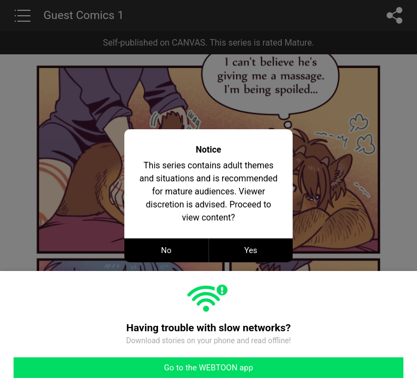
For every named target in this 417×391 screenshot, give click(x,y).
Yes (250, 250)
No (166, 250)
